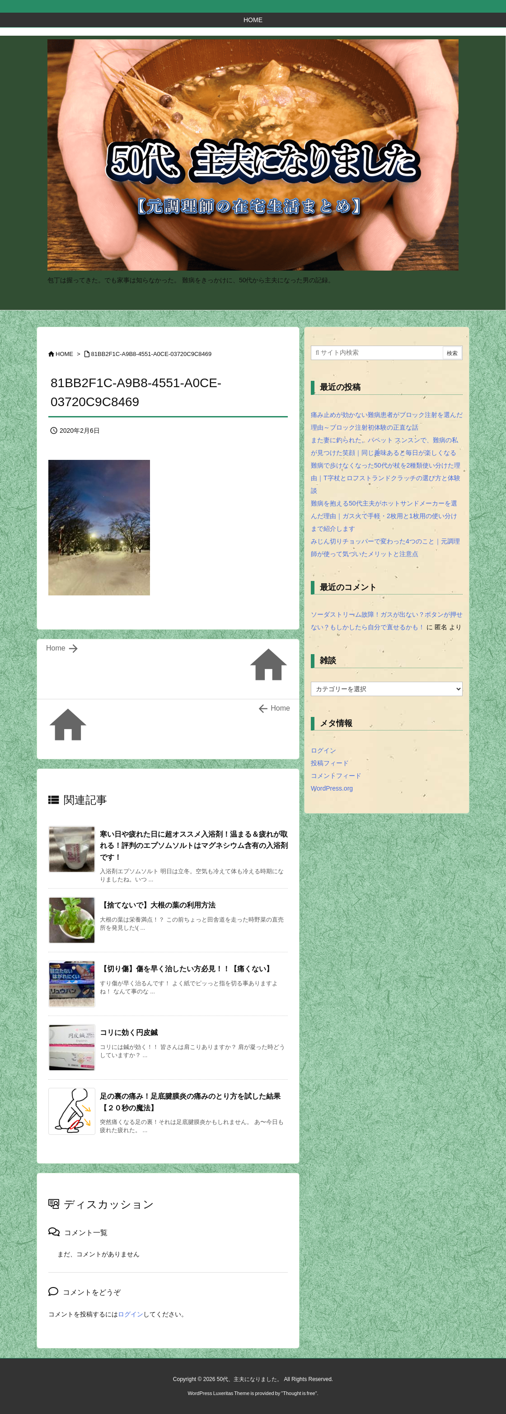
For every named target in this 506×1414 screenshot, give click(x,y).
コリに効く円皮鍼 (129, 1032)
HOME (64, 354)
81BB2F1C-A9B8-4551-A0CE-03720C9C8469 (151, 354)
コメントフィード (336, 775)
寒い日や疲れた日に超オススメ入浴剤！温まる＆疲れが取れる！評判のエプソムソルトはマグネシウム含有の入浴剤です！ (194, 845)
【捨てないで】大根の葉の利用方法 (158, 905)
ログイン (130, 1314)
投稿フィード (330, 763)
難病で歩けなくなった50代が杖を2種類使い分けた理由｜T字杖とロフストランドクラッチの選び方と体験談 (385, 478)
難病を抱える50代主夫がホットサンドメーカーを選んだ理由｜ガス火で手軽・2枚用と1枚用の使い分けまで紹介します (384, 516)
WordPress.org (332, 788)
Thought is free (299, 1393)
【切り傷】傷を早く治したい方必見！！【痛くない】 (186, 969)
